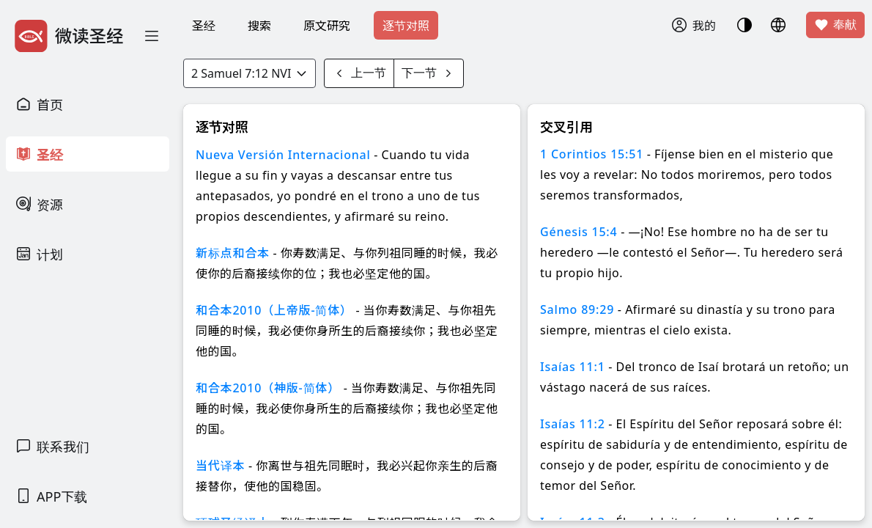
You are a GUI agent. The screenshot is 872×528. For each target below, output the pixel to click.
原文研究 (326, 26)
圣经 (203, 26)
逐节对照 (406, 26)
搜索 (259, 26)
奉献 (835, 25)
